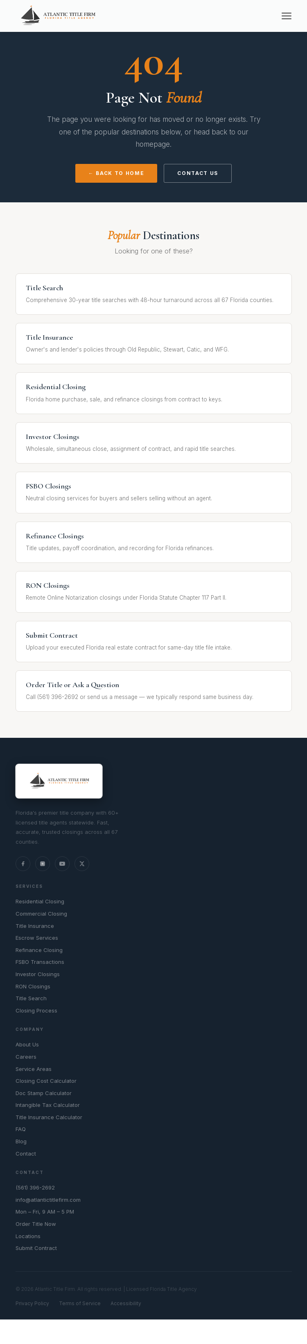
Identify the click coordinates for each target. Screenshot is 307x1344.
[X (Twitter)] (81, 863)
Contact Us (197, 173)
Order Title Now (36, 1224)
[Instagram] (42, 863)
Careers (26, 1056)
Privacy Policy (32, 1303)
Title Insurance (35, 926)
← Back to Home (116, 173)
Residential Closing (40, 901)
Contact (26, 1153)
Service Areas (34, 1069)
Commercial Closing (41, 913)
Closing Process (36, 1010)
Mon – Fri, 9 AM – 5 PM (45, 1211)
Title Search (31, 998)
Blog (21, 1141)
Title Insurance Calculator (49, 1117)
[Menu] (286, 16)
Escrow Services (37, 937)
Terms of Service (80, 1303)
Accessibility (126, 1303)
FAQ (21, 1129)
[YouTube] (62, 863)
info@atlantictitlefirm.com (48, 1199)
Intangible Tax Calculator (48, 1105)
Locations (28, 1236)
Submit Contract (36, 1248)
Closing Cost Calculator (46, 1080)
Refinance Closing (39, 950)
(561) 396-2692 (35, 1187)
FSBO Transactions (40, 962)
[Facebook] (23, 863)
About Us (27, 1044)
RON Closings (33, 986)
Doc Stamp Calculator (44, 1093)
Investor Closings (38, 974)
